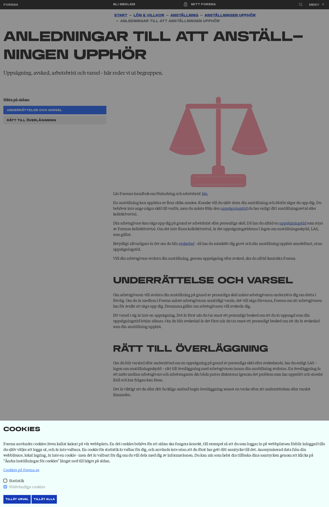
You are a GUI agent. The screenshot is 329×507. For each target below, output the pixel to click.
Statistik (16, 480)
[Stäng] (323, 429)
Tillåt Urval (17, 499)
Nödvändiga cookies (27, 486)
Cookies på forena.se (21, 469)
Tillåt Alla (44, 499)
